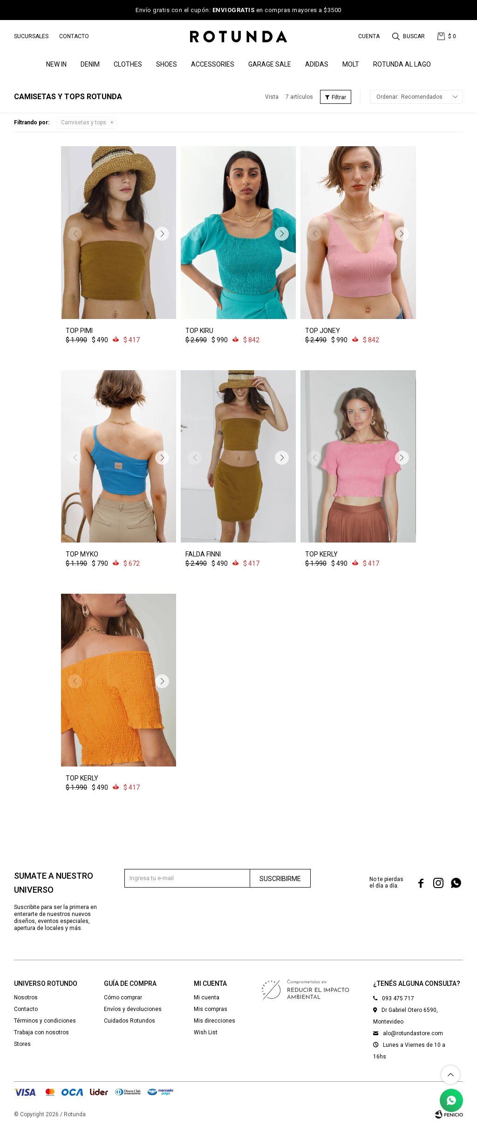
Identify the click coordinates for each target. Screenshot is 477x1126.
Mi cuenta (206, 997)
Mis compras (210, 1009)
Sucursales (31, 36)
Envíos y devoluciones (133, 1009)
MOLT (350, 64)
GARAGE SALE (269, 64)
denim (90, 64)
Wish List (206, 1032)
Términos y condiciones (45, 1020)
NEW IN (56, 64)
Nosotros (26, 997)
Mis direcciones (214, 1020)
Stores (22, 1044)
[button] (409, 36)
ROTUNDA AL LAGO (402, 64)
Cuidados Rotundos (129, 1020)
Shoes (166, 64)
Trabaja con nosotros (41, 1032)
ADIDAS (316, 64)
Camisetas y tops (83, 122)
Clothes (128, 64)
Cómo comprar (123, 997)
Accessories (212, 64)
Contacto (74, 36)
